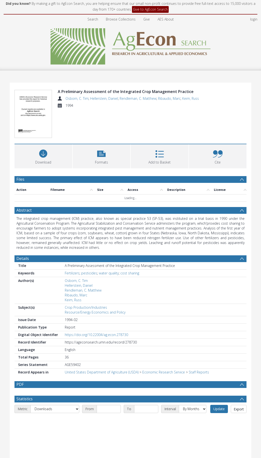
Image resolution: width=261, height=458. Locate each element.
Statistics (24, 411)
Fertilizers (72, 274)
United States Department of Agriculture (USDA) (101, 373)
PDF (20, 385)
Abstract (24, 211)
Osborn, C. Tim (76, 98)
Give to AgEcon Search (150, 9)
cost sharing (129, 274)
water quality (109, 274)
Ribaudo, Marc (169, 98)
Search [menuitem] (92, 19)
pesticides (89, 274)
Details (22, 259)
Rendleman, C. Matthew (138, 98)
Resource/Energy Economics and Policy (95, 313)
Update (219, 421)
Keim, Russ (190, 98)
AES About (166, 19)
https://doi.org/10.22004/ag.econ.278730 (96, 335)
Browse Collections (121, 19)
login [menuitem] (253, 19)
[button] (101, 156)
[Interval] (192, 421)
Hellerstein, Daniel (104, 98)
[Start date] (109, 421)
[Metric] (54, 421)
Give (146, 19)
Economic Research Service (163, 373)
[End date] (146, 421)
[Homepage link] (131, 45)
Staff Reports (199, 373)
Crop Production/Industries (86, 308)
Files (20, 180)
